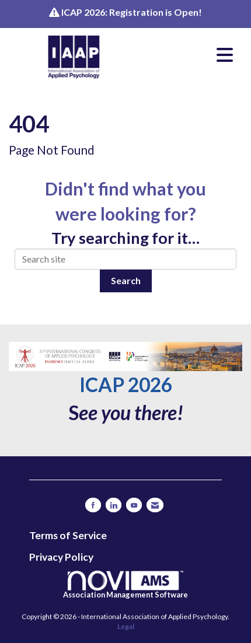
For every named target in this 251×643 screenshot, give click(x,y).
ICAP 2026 (125, 384)
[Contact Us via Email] (155, 505)
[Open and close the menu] (189, 55)
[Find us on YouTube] (134, 505)
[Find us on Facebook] (93, 505)
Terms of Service (68, 535)
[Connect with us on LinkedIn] (113, 505)
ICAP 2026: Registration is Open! (131, 12)
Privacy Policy (61, 557)
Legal (125, 626)
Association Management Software (125, 585)
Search (126, 280)
